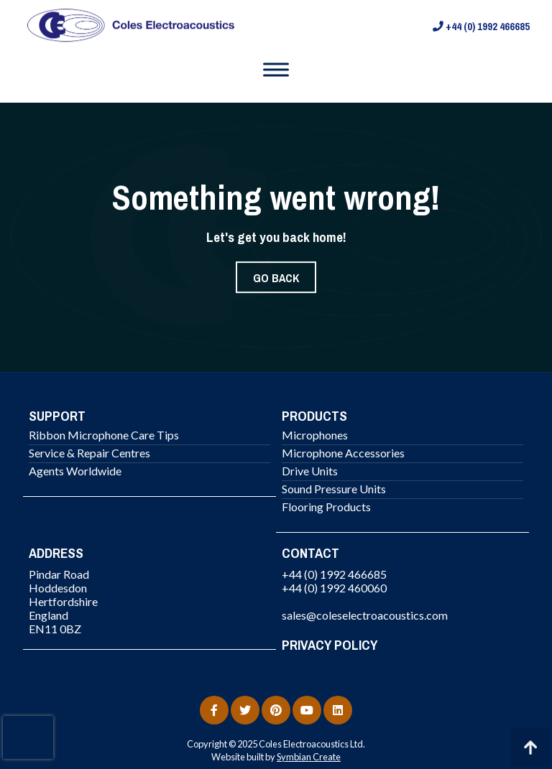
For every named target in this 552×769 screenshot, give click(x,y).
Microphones (315, 435)
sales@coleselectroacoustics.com (365, 615)
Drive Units (310, 470)
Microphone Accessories (343, 453)
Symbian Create (309, 757)
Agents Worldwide (75, 470)
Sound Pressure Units (334, 488)
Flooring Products (326, 506)
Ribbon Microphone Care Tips (104, 435)
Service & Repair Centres (89, 453)
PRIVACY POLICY (329, 644)
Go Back (276, 278)
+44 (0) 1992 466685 (481, 26)
